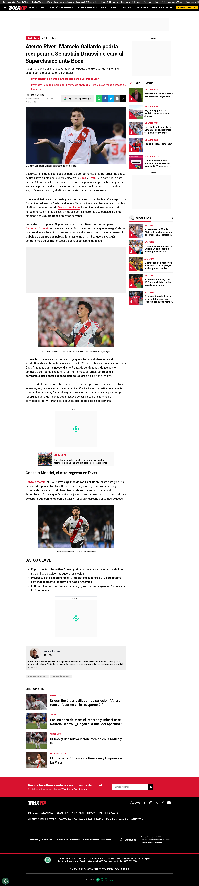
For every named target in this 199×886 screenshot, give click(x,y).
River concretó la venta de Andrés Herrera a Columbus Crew (65, 78)
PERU (101, 813)
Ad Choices (107, 839)
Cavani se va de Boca (62, 2)
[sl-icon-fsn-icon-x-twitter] (157, 803)
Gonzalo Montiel (36, 482)
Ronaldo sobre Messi (173, 2)
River (92, 178)
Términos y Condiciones (74, 789)
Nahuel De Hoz (37, 95)
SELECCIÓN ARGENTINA (60, 7)
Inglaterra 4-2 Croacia (130, 2)
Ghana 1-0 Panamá (109, 2)
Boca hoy (190, 2)
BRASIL (60, 813)
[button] (105, 98)
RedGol (99, 819)
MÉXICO (91, 813)
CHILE (70, 813)
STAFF (52, 819)
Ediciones (33, 813)
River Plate (51, 38)
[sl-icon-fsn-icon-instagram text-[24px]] (150, 803)
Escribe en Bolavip (83, 819)
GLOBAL (80, 813)
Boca (83, 178)
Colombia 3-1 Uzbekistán (86, 2)
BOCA (104, 7)
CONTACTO (65, 819)
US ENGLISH (113, 813)
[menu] (4, 7)
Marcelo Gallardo (69, 207)
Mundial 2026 (36, 7)
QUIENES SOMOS (37, 819)
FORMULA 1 (126, 7)
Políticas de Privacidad (68, 839)
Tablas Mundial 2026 (41, 2)
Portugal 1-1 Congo (152, 2)
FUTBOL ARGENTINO (162, 7)
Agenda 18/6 (22, 2)
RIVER (113, 7)
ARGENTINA (47, 813)
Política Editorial (90, 839)
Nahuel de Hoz (52, 651)
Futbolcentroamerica (117, 819)
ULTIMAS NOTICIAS (87, 7)
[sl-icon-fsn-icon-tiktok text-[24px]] (163, 803)
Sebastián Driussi (37, 228)
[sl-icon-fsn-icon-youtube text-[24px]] (169, 803)
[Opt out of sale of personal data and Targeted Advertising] (5, 881)
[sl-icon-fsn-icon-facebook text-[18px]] (144, 803)
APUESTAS (142, 7)
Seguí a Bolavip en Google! (79, 98)
